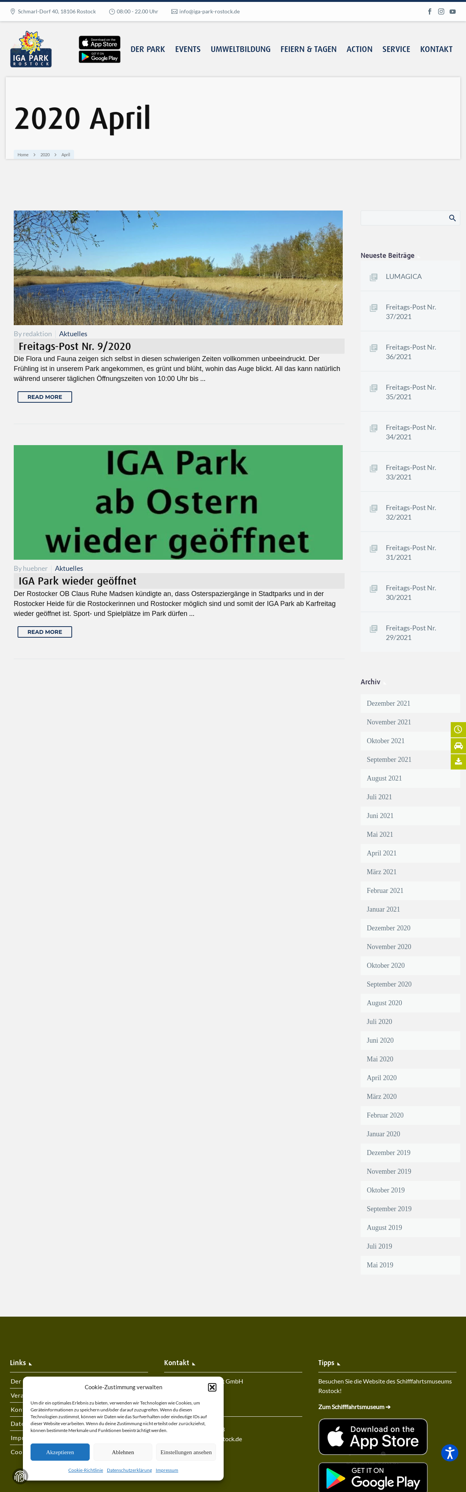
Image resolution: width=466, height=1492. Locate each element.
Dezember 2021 (388, 703)
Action (359, 49)
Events (188, 49)
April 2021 (382, 853)
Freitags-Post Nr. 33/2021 (411, 472)
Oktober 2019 (386, 1190)
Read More (44, 397)
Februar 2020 (385, 1115)
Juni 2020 (380, 1040)
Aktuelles (73, 333)
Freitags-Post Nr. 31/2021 (411, 552)
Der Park (148, 49)
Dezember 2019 (388, 1153)
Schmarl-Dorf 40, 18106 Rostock (57, 11)
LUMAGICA (404, 276)
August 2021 (384, 778)
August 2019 (384, 1227)
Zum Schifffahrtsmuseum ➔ (354, 1406)
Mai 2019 (380, 1265)
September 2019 (389, 1209)
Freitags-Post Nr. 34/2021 (411, 432)
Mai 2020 (380, 1059)
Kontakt (436, 49)
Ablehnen (123, 1452)
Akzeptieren (60, 1452)
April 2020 (382, 1078)
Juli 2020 (379, 1021)
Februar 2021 (385, 890)
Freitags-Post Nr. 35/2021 (411, 392)
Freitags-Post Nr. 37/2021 (411, 312)
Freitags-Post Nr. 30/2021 (411, 592)
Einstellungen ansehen (186, 1452)
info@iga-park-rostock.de (209, 11)
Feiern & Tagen (309, 49)
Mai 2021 (380, 834)
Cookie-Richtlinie (85, 1470)
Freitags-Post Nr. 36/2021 (411, 352)
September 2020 (389, 984)
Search (452, 218)
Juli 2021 (379, 797)
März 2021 (382, 872)
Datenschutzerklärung (129, 1470)
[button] (212, 1387)
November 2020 (389, 947)
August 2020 (384, 1003)
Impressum (167, 1470)
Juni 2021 (380, 816)
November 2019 (389, 1171)
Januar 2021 (383, 909)
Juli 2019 (379, 1246)
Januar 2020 (383, 1134)
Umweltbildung (241, 49)
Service (396, 49)
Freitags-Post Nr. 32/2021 (411, 512)
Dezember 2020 (388, 928)
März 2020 (382, 1096)
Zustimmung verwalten (20, 1476)
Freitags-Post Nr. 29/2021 (411, 633)
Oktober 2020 (386, 965)
